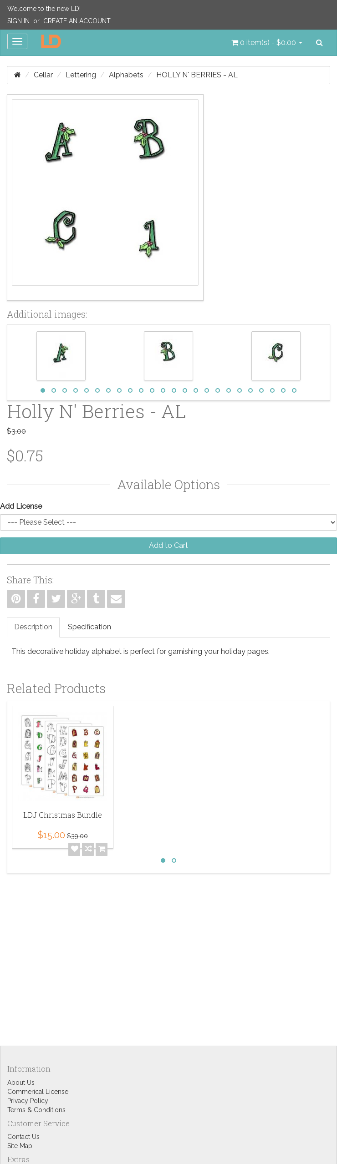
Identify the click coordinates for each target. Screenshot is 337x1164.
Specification (89, 626)
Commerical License (37, 1091)
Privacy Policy (27, 1100)
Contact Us (23, 1136)
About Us (21, 1082)
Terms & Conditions (36, 1109)
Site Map (19, 1145)
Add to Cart (168, 545)
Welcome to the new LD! (44, 8)
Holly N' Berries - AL (197, 75)
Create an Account (77, 21)
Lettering (81, 75)
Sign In (18, 21)
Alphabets (126, 75)
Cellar (43, 75)
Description (33, 626)
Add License (21, 506)
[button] (267, 42)
